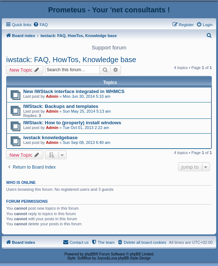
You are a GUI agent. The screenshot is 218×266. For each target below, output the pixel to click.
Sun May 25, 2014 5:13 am (87, 111)
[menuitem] (40, 24)
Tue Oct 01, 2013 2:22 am (86, 127)
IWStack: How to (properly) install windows (72, 122)
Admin (52, 96)
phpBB (90, 254)
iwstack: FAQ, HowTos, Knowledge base (71, 60)
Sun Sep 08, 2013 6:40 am (86, 142)
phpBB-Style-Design (134, 258)
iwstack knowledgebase (50, 137)
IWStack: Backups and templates (60, 106)
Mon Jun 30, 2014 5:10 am (86, 96)
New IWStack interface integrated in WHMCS (73, 91)
